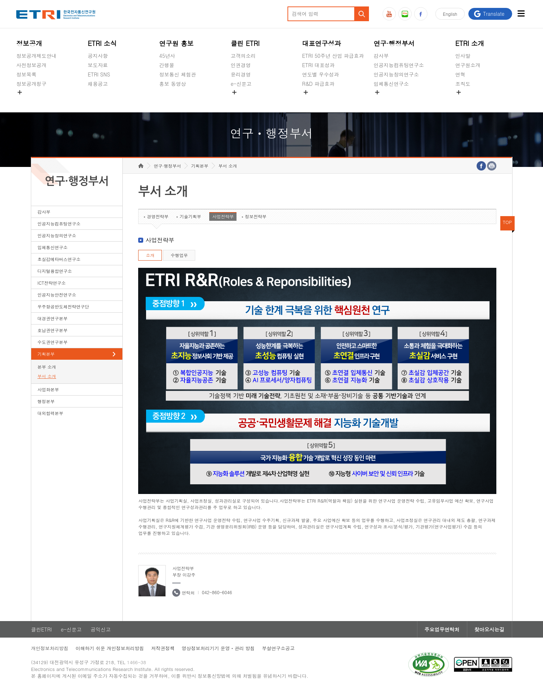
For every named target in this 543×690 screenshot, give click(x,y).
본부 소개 (46, 367)
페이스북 (420, 13)
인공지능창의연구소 (396, 74)
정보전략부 (255, 216)
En (450, 14)
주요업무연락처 (442, 629)
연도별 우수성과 (320, 74)
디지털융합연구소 (54, 271)
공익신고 (241, 100)
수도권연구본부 (52, 342)
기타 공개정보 (471, 100)
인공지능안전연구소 (56, 295)
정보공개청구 (31, 83)
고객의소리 (243, 55)
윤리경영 (241, 74)
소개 (150, 255)
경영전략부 (157, 216)
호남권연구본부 (52, 330)
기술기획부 (190, 216)
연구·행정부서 (394, 43)
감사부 (381, 55)
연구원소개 (467, 65)
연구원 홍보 (176, 43)
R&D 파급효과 (318, 83)
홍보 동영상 (172, 83)
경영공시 (26, 100)
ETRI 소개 (469, 43)
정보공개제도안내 (36, 55)
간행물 (166, 65)
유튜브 (389, 13)
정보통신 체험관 (177, 74)
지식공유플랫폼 (319, 100)
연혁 (460, 74)
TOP (507, 222)
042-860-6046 (217, 592)
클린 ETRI (245, 43)
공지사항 (98, 55)
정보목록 (26, 74)
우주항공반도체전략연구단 (63, 306)
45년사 (167, 55)
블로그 (405, 13)
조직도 (462, 83)
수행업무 (179, 255)
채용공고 (98, 83)
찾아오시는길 (489, 629)
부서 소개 (46, 376)
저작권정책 (162, 648)
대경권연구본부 (52, 318)
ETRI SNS (99, 74)
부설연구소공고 (278, 648)
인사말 (462, 55)
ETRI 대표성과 (318, 65)
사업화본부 (48, 389)
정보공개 (29, 43)
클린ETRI (41, 629)
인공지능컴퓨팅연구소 (399, 65)
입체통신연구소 (391, 83)
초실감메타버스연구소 (399, 100)
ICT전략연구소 (51, 283)
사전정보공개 (31, 65)
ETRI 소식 (102, 43)
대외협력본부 (50, 413)
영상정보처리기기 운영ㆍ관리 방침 (218, 648)
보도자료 (98, 65)
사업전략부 (223, 216)
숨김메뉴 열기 (19, 92)
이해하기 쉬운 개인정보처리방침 (110, 648)
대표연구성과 (321, 43)
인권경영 (241, 65)
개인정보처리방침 (50, 648)
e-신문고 (241, 83)
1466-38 (136, 662)
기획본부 (46, 354)
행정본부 (46, 401)
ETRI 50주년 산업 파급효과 (333, 55)
